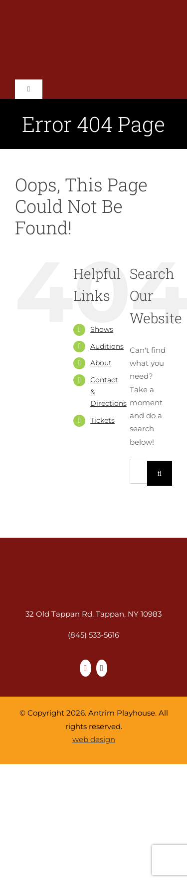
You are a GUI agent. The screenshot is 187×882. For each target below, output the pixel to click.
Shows (101, 329)
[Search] (159, 473)
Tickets (102, 420)
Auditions (107, 346)
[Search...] (138, 471)
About (101, 362)
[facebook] (85, 668)
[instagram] (102, 668)
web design (93, 739)
